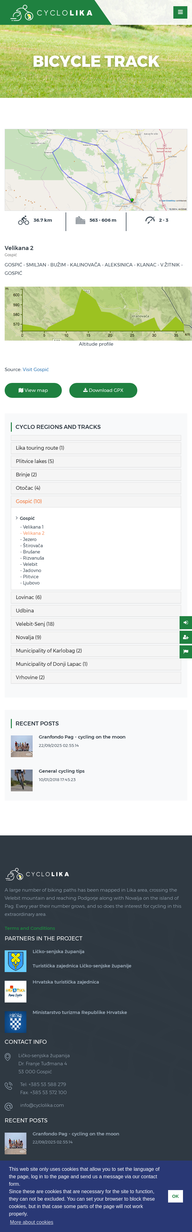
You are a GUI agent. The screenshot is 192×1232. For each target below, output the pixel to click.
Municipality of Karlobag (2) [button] (49, 651)
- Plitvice (29, 577)
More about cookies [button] (31, 1222)
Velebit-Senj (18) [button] (35, 624)
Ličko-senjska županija (59, 951)
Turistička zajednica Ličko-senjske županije (82, 966)
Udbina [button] (25, 611)
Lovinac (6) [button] (29, 597)
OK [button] (175, 1196)
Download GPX (103, 390)
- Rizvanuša (32, 558)
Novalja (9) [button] (28, 637)
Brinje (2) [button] (26, 475)
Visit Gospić (36, 369)
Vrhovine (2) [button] (30, 677)
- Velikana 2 (32, 533)
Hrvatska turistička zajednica (66, 982)
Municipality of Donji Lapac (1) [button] (52, 664)
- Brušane (30, 552)
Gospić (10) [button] (29, 501)
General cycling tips (62, 771)
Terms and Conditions (30, 928)
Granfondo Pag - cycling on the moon (82, 737)
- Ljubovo (30, 583)
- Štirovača (31, 545)
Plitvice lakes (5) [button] (35, 461)
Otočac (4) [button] (28, 488)
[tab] (96, 437)
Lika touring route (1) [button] (40, 448)
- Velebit (29, 564)
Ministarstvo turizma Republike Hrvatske (80, 1012)
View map (33, 390)
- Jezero (28, 539)
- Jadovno (30, 570)
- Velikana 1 (31, 527)
